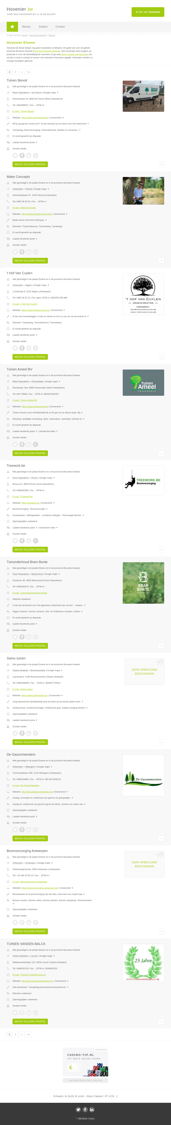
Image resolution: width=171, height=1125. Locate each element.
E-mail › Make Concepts (24, 207)
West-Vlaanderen (21, 92)
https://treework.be (30, 503)
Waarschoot (37, 574)
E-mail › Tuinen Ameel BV (25, 400)
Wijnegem (30, 766)
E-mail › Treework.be (23, 496)
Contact (60, 26)
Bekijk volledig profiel (30, 164)
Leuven (34, 956)
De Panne (36, 92)
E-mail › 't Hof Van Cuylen (25, 304)
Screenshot (57, 117)
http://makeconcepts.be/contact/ (37, 214)
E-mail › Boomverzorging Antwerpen (30, 882)
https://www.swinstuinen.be (35, 695)
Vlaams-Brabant (20, 670)
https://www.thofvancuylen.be (36, 310)
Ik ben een (148, 12)
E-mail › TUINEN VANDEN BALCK (29, 975)
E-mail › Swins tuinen (23, 689)
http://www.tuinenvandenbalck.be (37, 981)
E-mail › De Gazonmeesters (26, 785)
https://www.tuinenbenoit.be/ (35, 117)
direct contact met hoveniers (75, 54)
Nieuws (26, 26)
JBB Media (82, 1118)
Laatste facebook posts (25, 142)
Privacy (92, 1118)
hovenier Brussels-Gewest (46, 51)
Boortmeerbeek (38, 670)
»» (28, 72)
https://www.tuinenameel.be (35, 406)
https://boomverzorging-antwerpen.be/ (40, 888)
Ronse (34, 478)
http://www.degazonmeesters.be (37, 792)
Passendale (37, 381)
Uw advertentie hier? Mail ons (85, 1080)
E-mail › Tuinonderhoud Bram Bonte (30, 593)
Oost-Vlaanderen (21, 478)
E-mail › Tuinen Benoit (23, 111)
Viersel (28, 189)
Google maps (51, 92)
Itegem (28, 285)
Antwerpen (18, 189)
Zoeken (43, 26)
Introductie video (48, 431)
